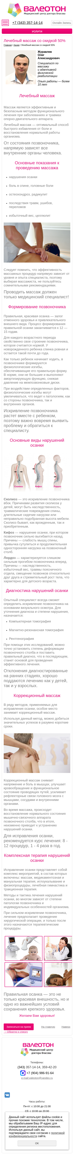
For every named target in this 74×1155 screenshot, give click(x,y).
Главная (8, 45)
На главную (48, 1026)
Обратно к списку (16, 1031)
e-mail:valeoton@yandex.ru (37, 1078)
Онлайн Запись (62, 22)
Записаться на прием (19, 1026)
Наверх (65, 1026)
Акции (17, 45)
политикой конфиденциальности (37, 1134)
